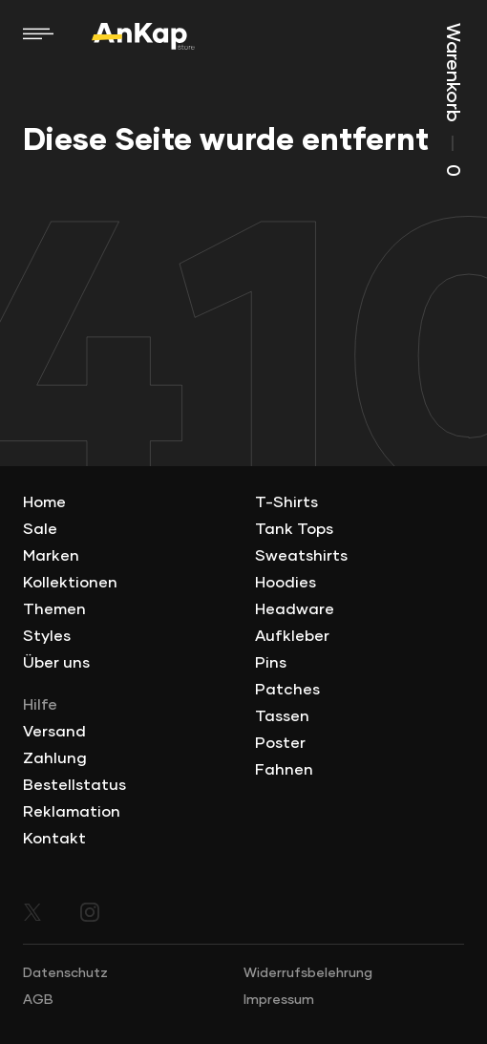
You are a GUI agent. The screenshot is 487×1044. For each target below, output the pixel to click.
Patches (287, 689)
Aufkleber (292, 636)
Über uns (56, 663)
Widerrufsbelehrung (308, 973)
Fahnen (284, 770)
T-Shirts (286, 502)
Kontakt (54, 838)
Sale (40, 529)
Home (44, 502)
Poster (280, 743)
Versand (54, 731)
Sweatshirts (301, 556)
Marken (51, 556)
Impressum (279, 1000)
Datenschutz (65, 973)
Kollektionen (70, 582)
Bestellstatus (74, 785)
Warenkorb (452, 100)
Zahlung (55, 758)
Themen (54, 609)
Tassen (282, 716)
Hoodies (285, 582)
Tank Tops (294, 529)
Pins (270, 663)
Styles (47, 636)
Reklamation (71, 812)
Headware (294, 609)
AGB (38, 1000)
